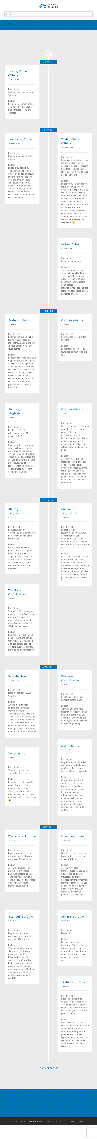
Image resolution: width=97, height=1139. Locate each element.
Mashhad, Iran (71, 745)
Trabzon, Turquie (73, 982)
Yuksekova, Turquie (22, 836)
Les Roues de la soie (34, 1121)
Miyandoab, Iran (72, 836)
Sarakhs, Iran (17, 676)
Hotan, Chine (70, 244)
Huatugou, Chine (20, 139)
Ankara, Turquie (72, 916)
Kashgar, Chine (18, 320)
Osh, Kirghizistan (73, 320)
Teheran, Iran (17, 753)
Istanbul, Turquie (20, 916)
